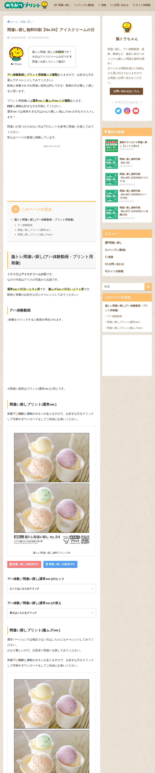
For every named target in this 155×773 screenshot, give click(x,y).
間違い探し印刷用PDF (25, 564)
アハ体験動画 (25, 225)
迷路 (102, 5)
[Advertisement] (51, 171)
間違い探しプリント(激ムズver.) (35, 234)
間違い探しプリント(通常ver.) (34, 229)
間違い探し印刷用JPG (63, 564)
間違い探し (62, 5)
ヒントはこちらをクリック (25, 588)
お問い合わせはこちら (126, 91)
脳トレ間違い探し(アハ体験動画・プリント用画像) (44, 219)
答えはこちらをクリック (24, 613)
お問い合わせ (119, 5)
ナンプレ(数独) (84, 5)
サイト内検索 (141, 5)
